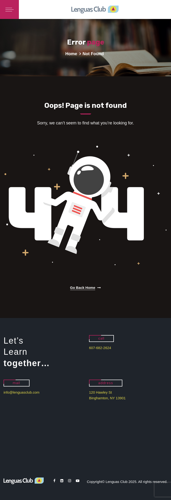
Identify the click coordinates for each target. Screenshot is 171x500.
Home (71, 53)
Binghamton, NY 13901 (107, 398)
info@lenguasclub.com (21, 392)
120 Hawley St (100, 392)
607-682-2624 (100, 348)
